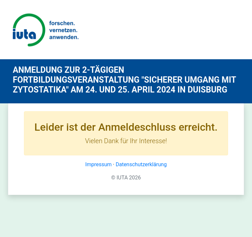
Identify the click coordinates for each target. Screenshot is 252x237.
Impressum (98, 164)
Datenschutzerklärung (141, 164)
